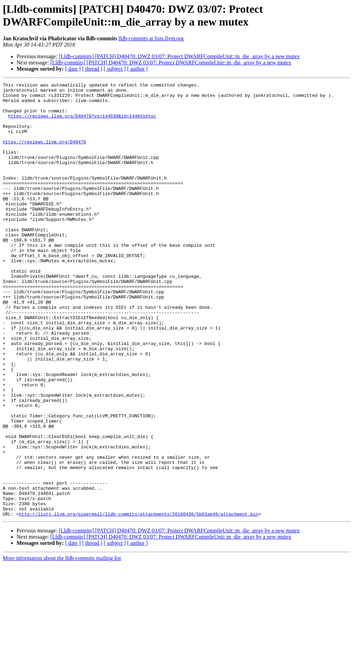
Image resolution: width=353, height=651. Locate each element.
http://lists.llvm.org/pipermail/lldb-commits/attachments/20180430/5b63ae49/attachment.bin (138, 601)
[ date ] (73, 69)
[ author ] (137, 69)
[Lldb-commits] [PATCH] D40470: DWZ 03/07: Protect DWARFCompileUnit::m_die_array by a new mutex (179, 56)
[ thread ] (92, 69)
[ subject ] (115, 69)
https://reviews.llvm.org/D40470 (44, 154)
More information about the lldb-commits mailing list (62, 645)
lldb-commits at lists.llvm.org (151, 38)
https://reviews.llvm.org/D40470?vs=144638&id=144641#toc (82, 123)
